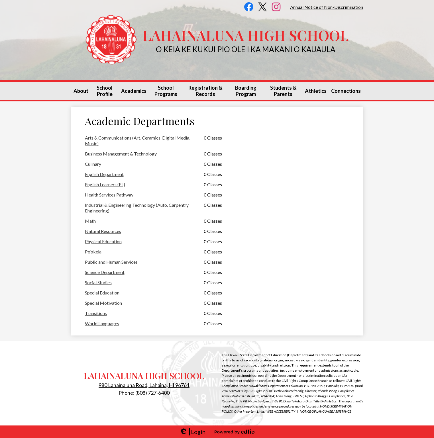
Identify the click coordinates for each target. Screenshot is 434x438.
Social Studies (98, 282)
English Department (104, 174)
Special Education (102, 292)
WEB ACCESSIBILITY (280, 411)
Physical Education (103, 241)
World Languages (102, 323)
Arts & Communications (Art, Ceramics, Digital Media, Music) (137, 140)
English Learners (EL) (105, 184)
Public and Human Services (111, 262)
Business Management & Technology (121, 153)
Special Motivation (103, 303)
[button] (81, 91)
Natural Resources (103, 231)
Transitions (96, 313)
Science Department (105, 272)
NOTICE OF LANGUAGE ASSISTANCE (325, 411)
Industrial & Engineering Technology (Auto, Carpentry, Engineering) (137, 207)
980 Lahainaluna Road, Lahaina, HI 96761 (144, 385)
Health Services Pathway (109, 194)
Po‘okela (93, 251)
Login (192, 431)
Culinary (93, 164)
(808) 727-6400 (152, 393)
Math (90, 221)
